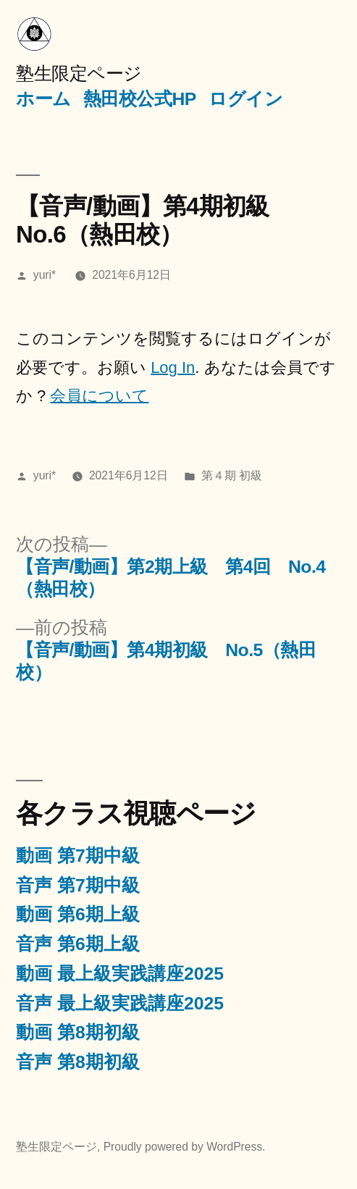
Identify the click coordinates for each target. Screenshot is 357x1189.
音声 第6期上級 (78, 944)
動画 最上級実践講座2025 (120, 973)
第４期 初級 (231, 475)
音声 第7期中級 (78, 885)
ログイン (245, 99)
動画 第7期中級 (78, 855)
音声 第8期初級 (78, 1062)
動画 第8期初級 (78, 1032)
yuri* (44, 275)
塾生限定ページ (79, 73)
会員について (99, 396)
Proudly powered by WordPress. (185, 1146)
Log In (173, 367)
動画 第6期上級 (78, 914)
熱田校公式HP (139, 99)
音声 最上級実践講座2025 (120, 1003)
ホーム (43, 99)
